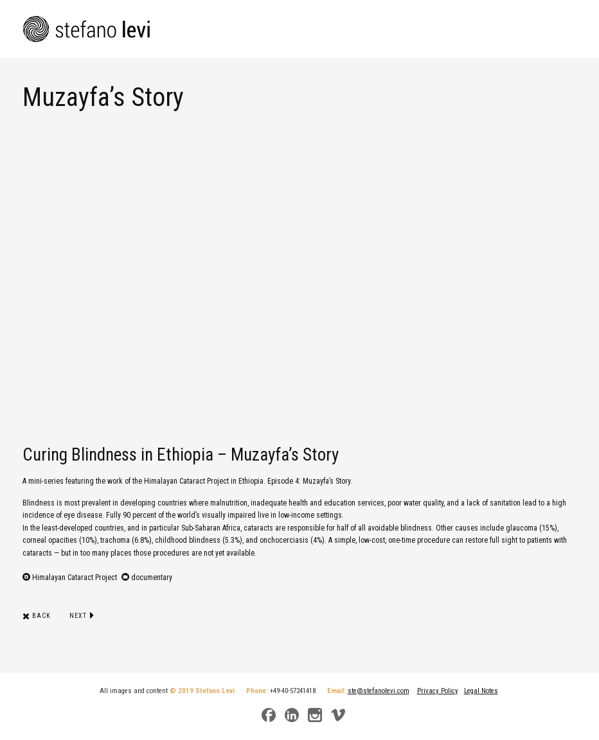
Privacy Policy (437, 691)
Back (36, 615)
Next (81, 615)
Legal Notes (481, 691)
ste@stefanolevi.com (378, 691)
